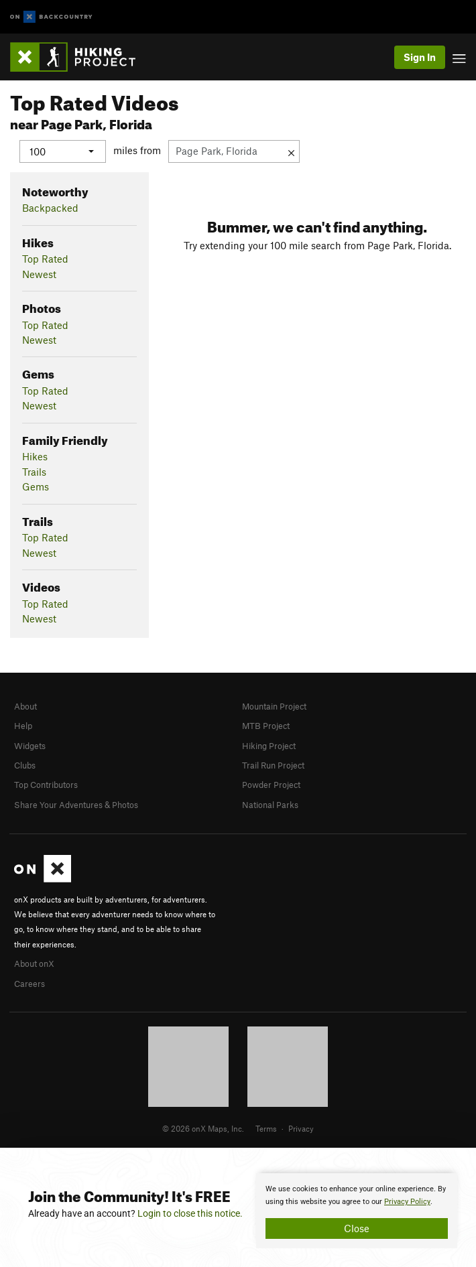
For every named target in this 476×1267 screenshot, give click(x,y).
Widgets (30, 745)
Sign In (420, 57)
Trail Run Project (273, 764)
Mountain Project (274, 705)
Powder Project (271, 784)
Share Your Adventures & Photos (76, 804)
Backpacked (50, 208)
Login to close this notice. (190, 1213)
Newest (39, 273)
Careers (29, 983)
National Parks (270, 804)
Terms (266, 1128)
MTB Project (266, 725)
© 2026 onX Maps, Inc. (203, 1128)
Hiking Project (269, 745)
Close (356, 1228)
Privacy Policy (407, 1201)
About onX (34, 963)
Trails (34, 471)
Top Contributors (46, 784)
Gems (35, 486)
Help (23, 725)
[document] (356, 1211)
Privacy (301, 1128)
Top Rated (45, 259)
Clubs (25, 764)
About (25, 705)
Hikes (35, 456)
